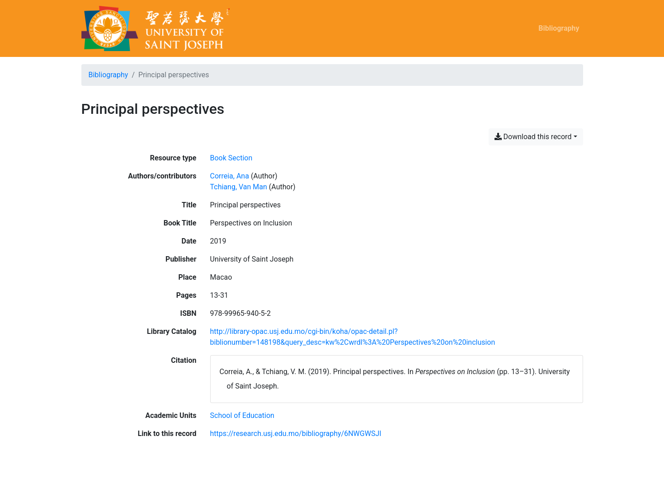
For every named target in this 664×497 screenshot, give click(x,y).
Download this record (533, 136)
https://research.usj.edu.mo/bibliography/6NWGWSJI (295, 433)
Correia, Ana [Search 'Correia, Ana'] (229, 176)
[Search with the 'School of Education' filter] (242, 415)
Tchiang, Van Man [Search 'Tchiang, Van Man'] (238, 187)
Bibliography (558, 28)
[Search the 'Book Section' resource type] (231, 158)
